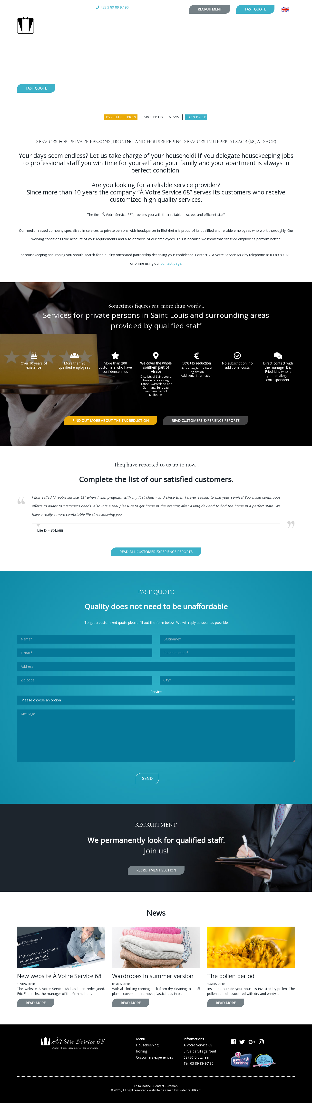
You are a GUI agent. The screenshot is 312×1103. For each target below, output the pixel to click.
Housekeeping (105, 106)
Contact (196, 117)
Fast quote (255, 9)
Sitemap (172, 1084)
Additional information (196, 376)
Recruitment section (156, 868)
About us (153, 117)
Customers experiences (194, 106)
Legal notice (142, 1084)
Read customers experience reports (206, 420)
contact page (171, 263)
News (174, 117)
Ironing (143, 106)
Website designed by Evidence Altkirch (175, 1089)
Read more (36, 1001)
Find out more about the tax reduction (110, 420)
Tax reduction (120, 117)
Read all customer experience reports (156, 550)
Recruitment (210, 9)
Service (156, 690)
